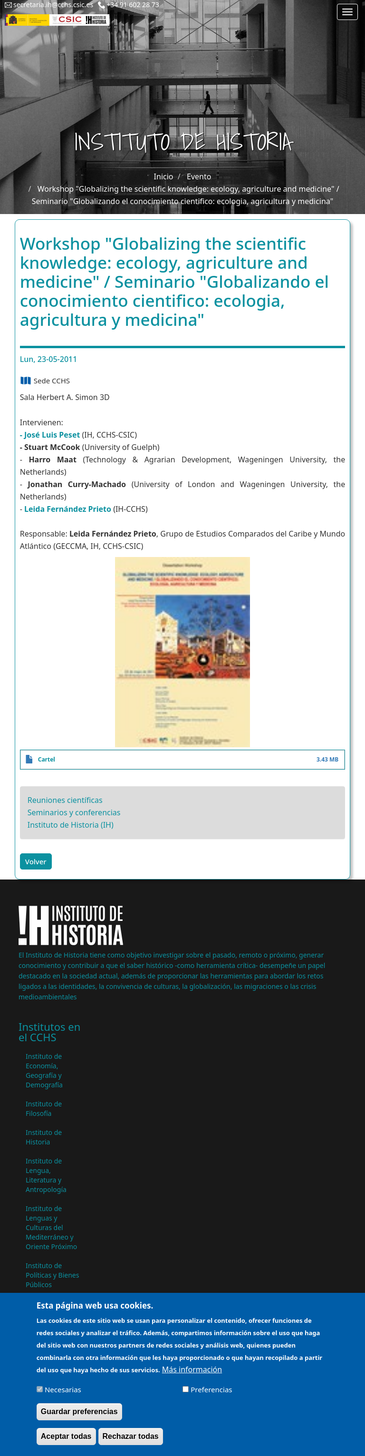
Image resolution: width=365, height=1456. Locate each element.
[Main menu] (347, 12)
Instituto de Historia (44, 1137)
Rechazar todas (131, 1442)
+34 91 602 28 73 (132, 4)
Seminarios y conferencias (74, 812)
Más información (192, 1375)
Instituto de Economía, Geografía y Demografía (44, 1070)
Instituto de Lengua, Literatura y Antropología (46, 1175)
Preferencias (211, 1395)
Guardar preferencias (79, 1418)
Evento (199, 176)
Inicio (163, 176)
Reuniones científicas (65, 800)
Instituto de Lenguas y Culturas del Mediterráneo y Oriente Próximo (51, 1227)
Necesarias (63, 1395)
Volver (36, 861)
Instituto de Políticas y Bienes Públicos (52, 1275)
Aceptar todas (66, 1442)
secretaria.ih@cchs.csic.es (53, 4)
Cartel (46, 759)
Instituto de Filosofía (44, 1108)
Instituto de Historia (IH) (71, 825)
